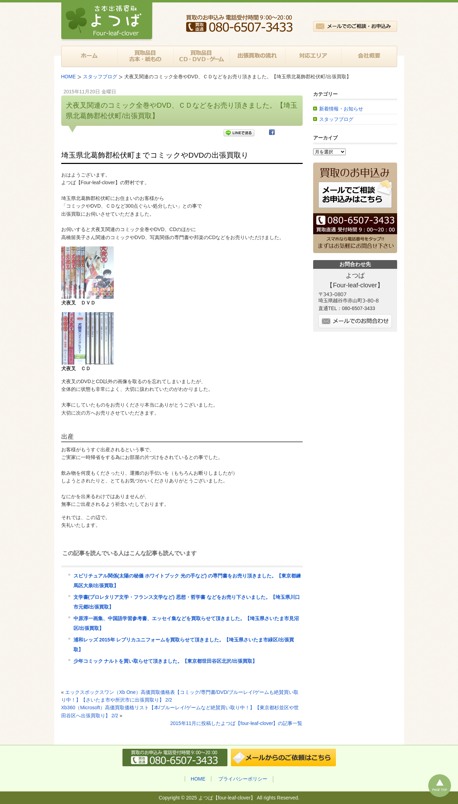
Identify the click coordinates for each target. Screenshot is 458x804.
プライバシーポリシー (242, 779)
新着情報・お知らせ (341, 109)
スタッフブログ (336, 119)
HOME (198, 779)
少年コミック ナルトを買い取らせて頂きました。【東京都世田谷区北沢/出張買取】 (165, 661)
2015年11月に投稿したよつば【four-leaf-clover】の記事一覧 (236, 723)
